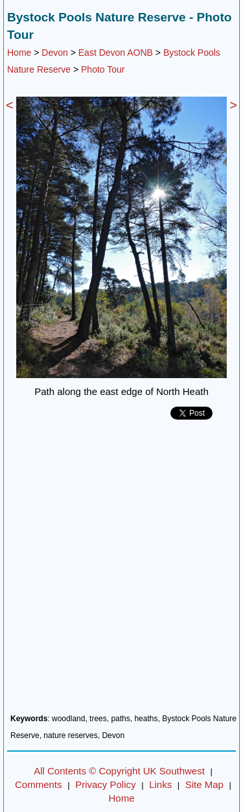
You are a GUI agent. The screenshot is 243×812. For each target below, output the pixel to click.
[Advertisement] (121, 571)
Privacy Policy (105, 784)
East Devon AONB (115, 52)
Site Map (204, 784)
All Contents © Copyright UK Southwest (119, 770)
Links (160, 784)
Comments (38, 784)
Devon (54, 52)
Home (19, 52)
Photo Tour (102, 69)
